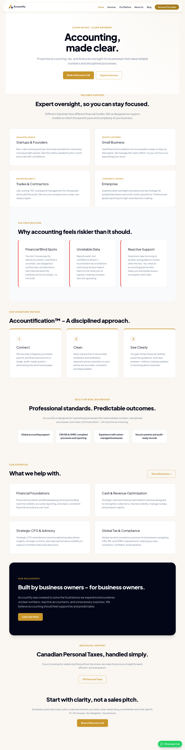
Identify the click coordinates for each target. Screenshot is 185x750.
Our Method (125, 7)
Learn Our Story (30, 616)
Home (101, 7)
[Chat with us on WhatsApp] (170, 744)
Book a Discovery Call (78, 75)
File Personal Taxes (92, 679)
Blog (149, 7)
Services (111, 7)
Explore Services (109, 75)
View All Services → (161, 473)
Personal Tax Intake (167, 7)
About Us (138, 7)
